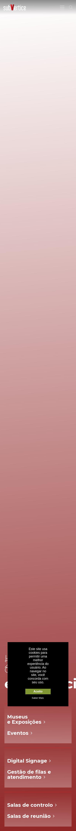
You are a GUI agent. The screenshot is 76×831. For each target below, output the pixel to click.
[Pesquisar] (71, 7)
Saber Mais (38, 698)
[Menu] (62, 7)
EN (51, 7)
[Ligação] (14, 7)
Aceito (38, 691)
